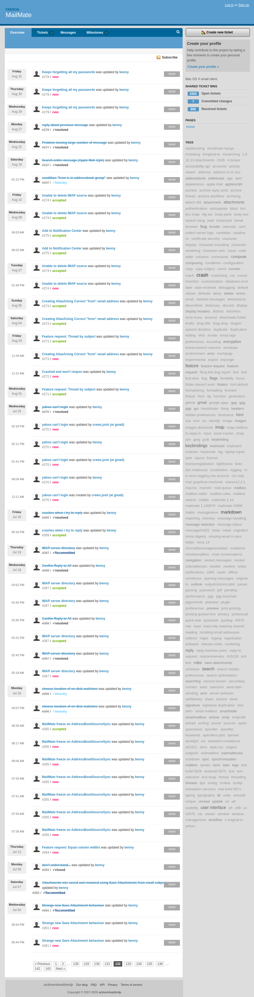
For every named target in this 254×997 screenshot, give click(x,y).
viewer (210, 814)
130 (96, 964)
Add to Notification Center (62, 231)
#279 (45, 77)
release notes (211, 644)
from (201, 396)
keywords (208, 452)
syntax (205, 765)
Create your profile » (203, 67)
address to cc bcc (227, 172)
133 (128, 964)
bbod (234, 208)
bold (210, 220)
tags (235, 765)
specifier (211, 729)
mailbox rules (220, 494)
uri (227, 801)
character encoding (214, 245)
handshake (209, 408)
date (189, 288)
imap (219, 427)
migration (240, 530)
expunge (227, 360)
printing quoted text (200, 614)
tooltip (238, 783)
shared (221, 699)
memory (208, 518)
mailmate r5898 (230, 506)
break (238, 220)
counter (234, 269)
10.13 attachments (200, 160)
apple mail (215, 184)
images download (199, 427)
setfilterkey (194, 699)
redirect (191, 638)
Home (190, 127)
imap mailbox (237, 427)
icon (196, 421)
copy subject (205, 269)
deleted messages (210, 299)
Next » (60, 969)
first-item (192, 378)
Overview (17, 32)
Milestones (94, 33)
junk (206, 439)
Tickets (42, 33)
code (242, 251)
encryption (232, 341)
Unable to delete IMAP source (64, 195)
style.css (216, 747)
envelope (231, 348)
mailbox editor (196, 494)
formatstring (195, 390)
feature (192, 365)
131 (107, 964)
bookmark (224, 220)
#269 (45, 535)
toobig (212, 783)
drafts (190, 323)
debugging (226, 288)
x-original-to (234, 820)
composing (194, 263)
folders (222, 384)
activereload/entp (58, 985)
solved (191, 723)
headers (237, 408)
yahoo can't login (55, 425)
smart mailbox (206, 711)
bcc (243, 208)
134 (139, 964)
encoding (213, 342)
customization (212, 281)
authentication (196, 208)
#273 (45, 306)
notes (242, 566)
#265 (45, 729)
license (212, 458)
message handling (231, 518)
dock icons (194, 317)
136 (160, 964)
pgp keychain (226, 596)
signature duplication (218, 705)
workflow (215, 820)
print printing (231, 608)
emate (212, 335)
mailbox (240, 488)
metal (226, 530)
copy (189, 269)
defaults (204, 293)
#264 (45, 852)
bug (204, 226)
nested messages (218, 560)
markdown (231, 512)
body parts (223, 214)
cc (187, 239)
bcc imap (193, 214)
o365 (210, 572)
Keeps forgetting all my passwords (68, 72)
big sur (207, 214)
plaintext (211, 602)
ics (204, 421)
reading (191, 632)
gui (196, 408)
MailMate (19, 14)
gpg (234, 403)
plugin (225, 602)
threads (191, 783)
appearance (195, 184)
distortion (233, 311)
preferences (195, 608)
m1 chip (238, 476)
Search (178, 32)
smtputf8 (238, 717)
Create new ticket (217, 32)
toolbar (225, 783)
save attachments (218, 663)
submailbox (210, 753)
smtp (225, 717)
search (208, 669)
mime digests (196, 536)
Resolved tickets (207, 109)
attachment (212, 202)
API (102, 984)
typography (206, 795)
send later (234, 687)
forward (230, 390)
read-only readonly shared (223, 626)
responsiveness (212, 656)
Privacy (112, 984)
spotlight (192, 741)
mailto (190, 512)
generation (237, 396)
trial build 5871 (229, 789)
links (238, 464)
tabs (226, 765)
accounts (219, 166)
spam (242, 723)
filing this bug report (215, 372)
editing (191, 335)
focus (240, 378)
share (209, 699)
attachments (234, 202)
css (232, 275)
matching (193, 518)
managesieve (207, 512)
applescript (233, 184)
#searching (231, 154)
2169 (221, 160)
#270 (45, 429)
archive (191, 190)
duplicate (220, 329)
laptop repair (235, 452)
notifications (195, 572)
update (217, 801)
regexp (216, 638)
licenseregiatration (200, 464)
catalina (239, 233)
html (239, 415)
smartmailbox (196, 717)
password (206, 590)
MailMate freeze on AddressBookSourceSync (76, 724)
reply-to (235, 650)
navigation (194, 560)
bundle (214, 227)
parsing (191, 590)
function (220, 396)
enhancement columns (203, 348)
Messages (68, 32)
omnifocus (194, 578)
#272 (45, 376)
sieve (233, 699)
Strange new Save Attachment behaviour (73, 923)
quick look (193, 620)
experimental (196, 360)
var (200, 814)
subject (231, 747)
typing (190, 795)
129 (86, 964)
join (188, 439)
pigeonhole (194, 602)
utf (230, 808)
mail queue (223, 488)
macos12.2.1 (235, 482)
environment (195, 353)
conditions (213, 263)
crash (202, 275)
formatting (214, 390)
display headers (198, 311)
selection (217, 687)
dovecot (211, 317)
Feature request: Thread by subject (68, 336)
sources (229, 723)
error (211, 353)
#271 (45, 341)
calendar (229, 227)
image (227, 421)
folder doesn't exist (200, 384)
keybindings (196, 445)
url (234, 801)
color (189, 257)
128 (75, 964)
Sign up (243, 5)
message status (229, 524)
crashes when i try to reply (62, 530)
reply (190, 650)
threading (238, 777)
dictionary (212, 305)
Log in (229, 5)
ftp (209, 396)
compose (239, 257)
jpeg (196, 439)
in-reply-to (193, 433)
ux (245, 808)
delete (228, 293)
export (213, 360)
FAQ (94, 984)
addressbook (196, 178)
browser (192, 227)
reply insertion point (211, 650)
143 (48, 969)
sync (205, 759)
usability (192, 808)
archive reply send (213, 190)
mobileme (237, 548)
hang (225, 408)
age (230, 178)
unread (203, 801)
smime (214, 717)
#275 (45, 235)
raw (188, 626)
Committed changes (210, 101)
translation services (201, 789)
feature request (213, 366)
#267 (45, 588)
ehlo (201, 335)
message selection (200, 524)
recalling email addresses (220, 632)
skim (189, 711)
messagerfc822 (198, 530)
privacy (223, 614)
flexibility (227, 378)
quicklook (211, 620)
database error (236, 281)
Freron (12, 9)
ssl (203, 741)
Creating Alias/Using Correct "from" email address (80, 301)
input (207, 433)
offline (233, 572)
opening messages (219, 578)
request (191, 656)
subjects (192, 753)
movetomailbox (197, 554)
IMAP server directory (58, 583)
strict (203, 747)
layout (199, 458)
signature (193, 705)
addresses (216, 178)
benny (124, 72)
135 (149, 964)
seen (203, 687)
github (190, 403)
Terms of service (131, 984)
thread (224, 777)
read (197, 626)
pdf (219, 590)
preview (212, 608)
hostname (226, 415)
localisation (219, 470)
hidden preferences (201, 415)
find (235, 372)
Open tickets (204, 94)
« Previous (42, 964)
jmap (240, 433)
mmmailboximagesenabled (207, 548)
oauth (221, 572)
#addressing (195, 148)
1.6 (244, 154)
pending (231, 590)
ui (218, 795)
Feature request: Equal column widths (71, 847)
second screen (214, 681)
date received (205, 288)
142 (37, 969)
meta (216, 530)
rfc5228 (232, 656)
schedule (193, 669)
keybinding (219, 439)
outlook (196, 584)
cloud (232, 251)
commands (220, 257)
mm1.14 (203, 542)
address (204, 172)
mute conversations (227, 554)
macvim (205, 488)
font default (239, 384)
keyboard (217, 446)
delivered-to (237, 299)
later (189, 458)
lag (220, 452)
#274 (45, 200)
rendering (232, 644)
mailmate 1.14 (222, 500)
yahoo (190, 826)
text (231, 771)
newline (229, 566)
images (240, 421)
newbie (215, 566)
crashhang (219, 275)
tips (202, 783)
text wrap (209, 777)
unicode (239, 795)
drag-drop (220, 323)
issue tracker (224, 433)
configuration (233, 263)
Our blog (81, 984)
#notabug (193, 154)
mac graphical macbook (204, 482)
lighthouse (225, 464)
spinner (233, 735)
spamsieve (194, 729)
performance (195, 596)
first (244, 372)
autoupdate (219, 208)
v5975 (190, 814)
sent (203, 693)
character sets (214, 251)
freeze (190, 396)
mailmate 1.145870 (200, 506)
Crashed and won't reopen (62, 372)
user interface (213, 807)
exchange (225, 353)
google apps (219, 403)
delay (217, 293)
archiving (233, 196)
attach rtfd (193, 202)
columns (202, 257)
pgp (211, 596)
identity (214, 421)
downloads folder (233, 317)
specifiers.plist (214, 735)
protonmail (240, 614)
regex (204, 638)
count (221, 269)
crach (190, 275)
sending (192, 693)
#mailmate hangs (220, 148)
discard (228, 305)
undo (226, 795)
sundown (193, 759)
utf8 (238, 808)
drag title (203, 323)
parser (242, 584)
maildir (203, 500)
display (241, 305)
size (240, 705)
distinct (218, 311)
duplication (238, 329)
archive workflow (211, 196)
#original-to (211, 154)
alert (238, 178)
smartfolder (228, 711)
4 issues (233, 160)
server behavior (221, 693)
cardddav (223, 233)
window (223, 814)
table (217, 765)
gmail (202, 402)
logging (236, 470)
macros (191, 488)
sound (216, 723)
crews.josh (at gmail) (108, 425)
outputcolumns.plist (220, 584)
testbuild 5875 (215, 771)
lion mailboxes (197, 470)
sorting (203, 723)
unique (191, 801)
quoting (226, 620)
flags (214, 378)
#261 (45, 928)
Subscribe (170, 57)
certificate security (205, 239)
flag (204, 378)
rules (198, 662)
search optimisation (221, 675)
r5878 (239, 620)
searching (193, 681)
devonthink (194, 305)
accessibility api (198, 166)
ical (188, 421)
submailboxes (232, 753)
